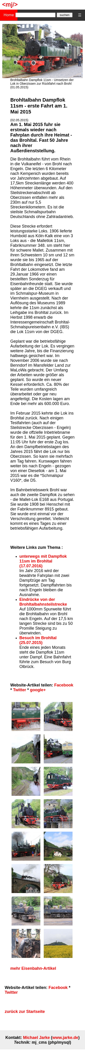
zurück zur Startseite (25, 1011)
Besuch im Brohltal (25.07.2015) (38, 640)
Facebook (63, 685)
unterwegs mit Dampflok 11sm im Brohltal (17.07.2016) (43, 561)
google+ (38, 690)
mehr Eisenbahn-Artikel (33, 968)
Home (9, 15)
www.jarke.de (65, 1037)
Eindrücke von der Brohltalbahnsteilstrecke (43, 602)
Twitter (19, 690)
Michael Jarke (36, 1037)
